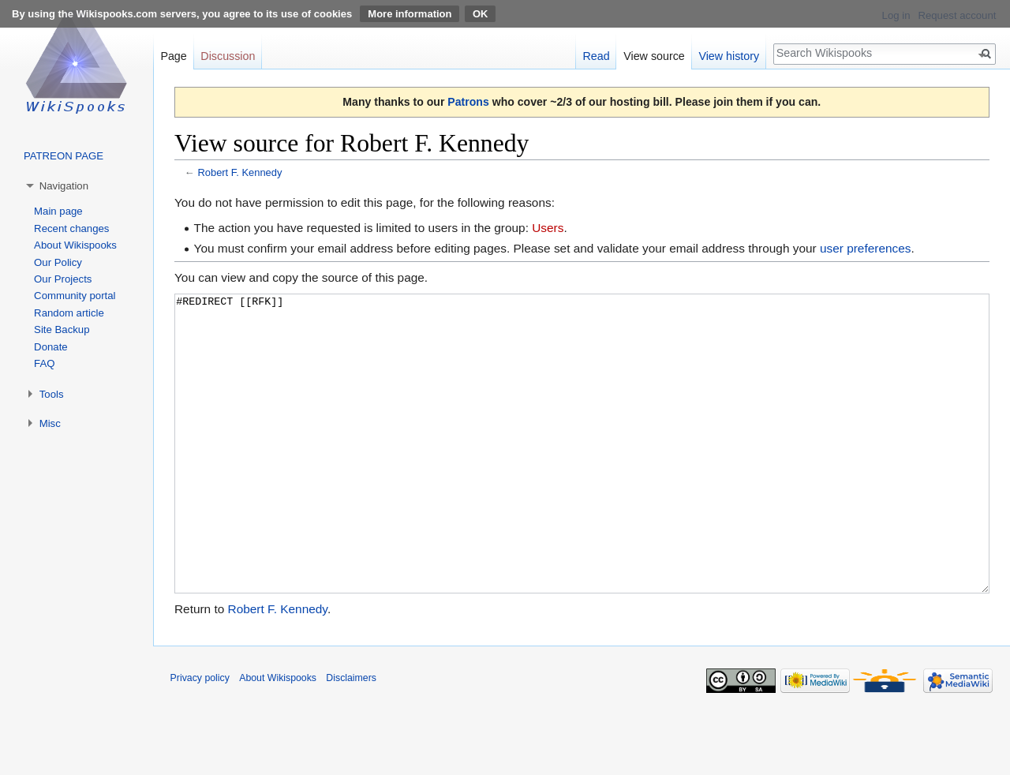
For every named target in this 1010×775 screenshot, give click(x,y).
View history (728, 56)
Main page (58, 211)
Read (595, 56)
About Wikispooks (75, 245)
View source (654, 56)
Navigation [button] (63, 186)
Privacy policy (200, 737)
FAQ (44, 363)
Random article (69, 313)
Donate (51, 347)
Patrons (467, 101)
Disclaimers (351, 737)
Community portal (74, 295)
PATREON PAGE (63, 156)
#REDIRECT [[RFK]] (581, 473)
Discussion (227, 56)
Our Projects (63, 279)
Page (173, 56)
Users (547, 227)
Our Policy (58, 262)
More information (409, 14)
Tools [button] (51, 394)
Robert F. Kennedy (239, 172)
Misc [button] (50, 423)
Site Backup (61, 329)
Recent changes (71, 228)
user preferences (865, 248)
